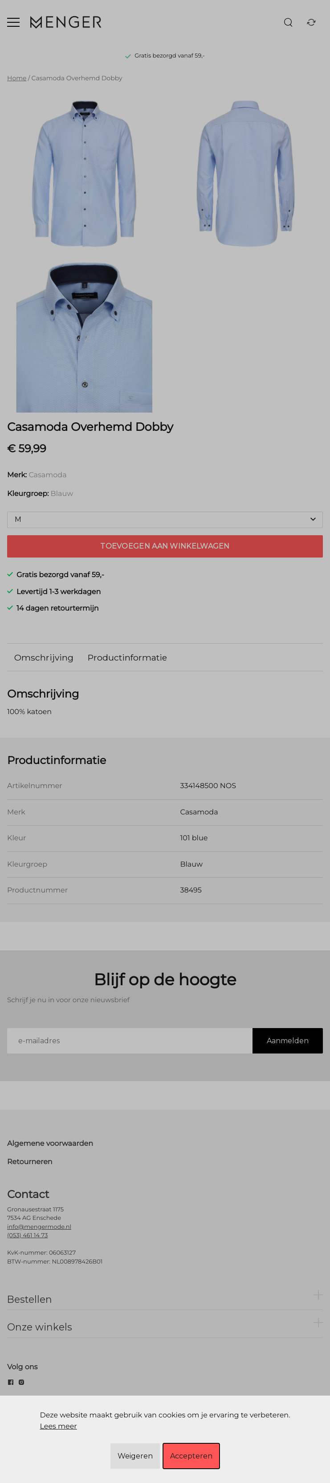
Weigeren (135, 1456)
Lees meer (58, 1426)
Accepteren (191, 1456)
